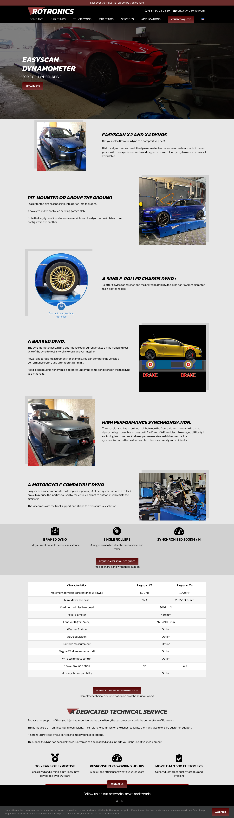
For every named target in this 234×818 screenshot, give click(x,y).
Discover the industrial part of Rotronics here (117, 2)
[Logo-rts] (52, 10)
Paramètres (114, 813)
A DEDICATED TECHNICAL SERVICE (118, 711)
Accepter (220, 812)
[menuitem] (203, 19)
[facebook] (111, 801)
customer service (125, 720)
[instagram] (117, 801)
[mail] (123, 801)
